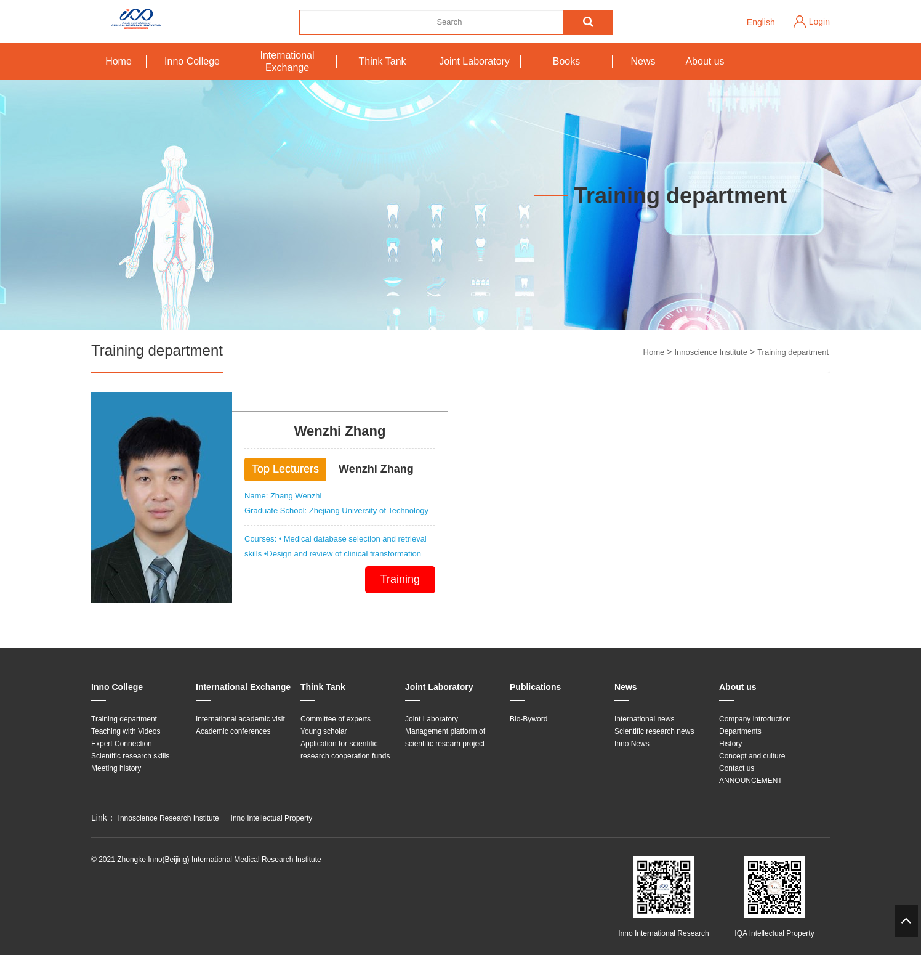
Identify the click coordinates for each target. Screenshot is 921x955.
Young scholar (323, 731)
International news (644, 719)
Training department (793, 352)
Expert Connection (121, 743)
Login (819, 21)
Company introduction (755, 719)
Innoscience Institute (710, 352)
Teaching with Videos (126, 731)
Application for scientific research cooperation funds (345, 749)
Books (566, 61)
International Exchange (287, 61)
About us (704, 61)
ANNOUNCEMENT (750, 780)
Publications (535, 687)
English (761, 22)
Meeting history (116, 768)
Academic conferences (233, 731)
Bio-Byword (528, 719)
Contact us (736, 768)
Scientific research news (654, 731)
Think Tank (382, 61)
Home (118, 61)
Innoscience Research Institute (168, 818)
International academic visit (240, 719)
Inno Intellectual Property (272, 818)
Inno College (192, 61)
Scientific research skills (130, 756)
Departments (740, 731)
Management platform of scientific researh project (445, 737)
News (642, 61)
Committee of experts (335, 719)
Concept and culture (752, 756)
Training (400, 579)
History (730, 743)
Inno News (632, 743)
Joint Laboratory (474, 61)
